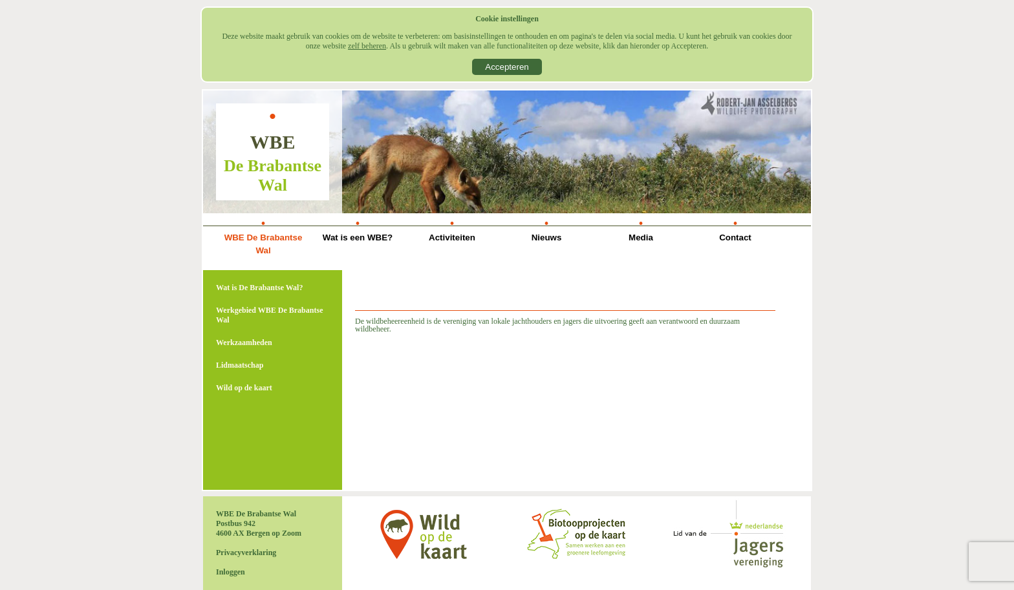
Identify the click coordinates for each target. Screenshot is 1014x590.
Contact (735, 237)
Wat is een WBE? (358, 237)
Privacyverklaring (246, 552)
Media (641, 237)
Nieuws (547, 237)
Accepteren (506, 67)
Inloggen (230, 571)
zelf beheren (367, 45)
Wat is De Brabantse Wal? (259, 287)
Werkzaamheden (244, 342)
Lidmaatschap (239, 365)
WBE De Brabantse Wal (263, 244)
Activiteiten (452, 237)
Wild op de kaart (244, 387)
